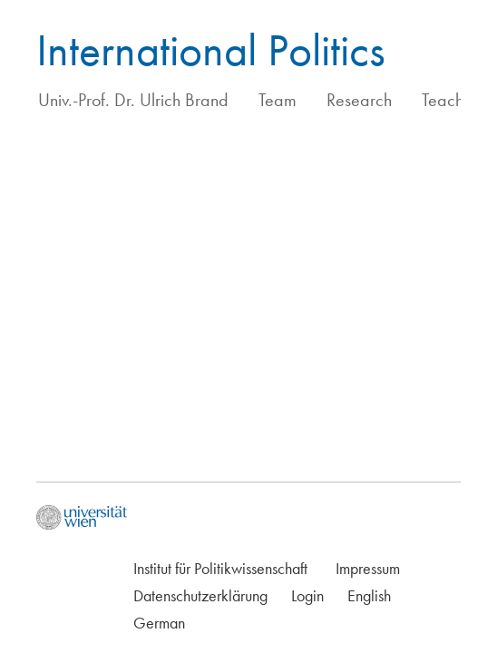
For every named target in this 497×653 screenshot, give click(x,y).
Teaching (453, 100)
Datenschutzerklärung (200, 595)
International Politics (210, 50)
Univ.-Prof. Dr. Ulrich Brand (133, 100)
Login (307, 595)
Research (359, 100)
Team (277, 100)
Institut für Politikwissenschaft (220, 568)
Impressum (368, 568)
